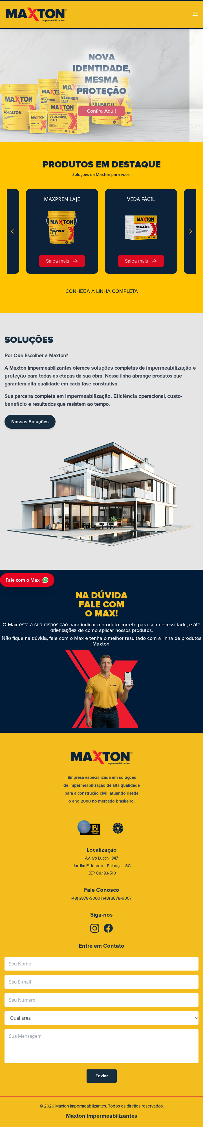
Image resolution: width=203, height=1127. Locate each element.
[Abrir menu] (195, 13)
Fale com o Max (27, 580)
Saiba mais (62, 261)
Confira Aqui (101, 111)
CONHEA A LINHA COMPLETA (101, 291)
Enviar (102, 1075)
